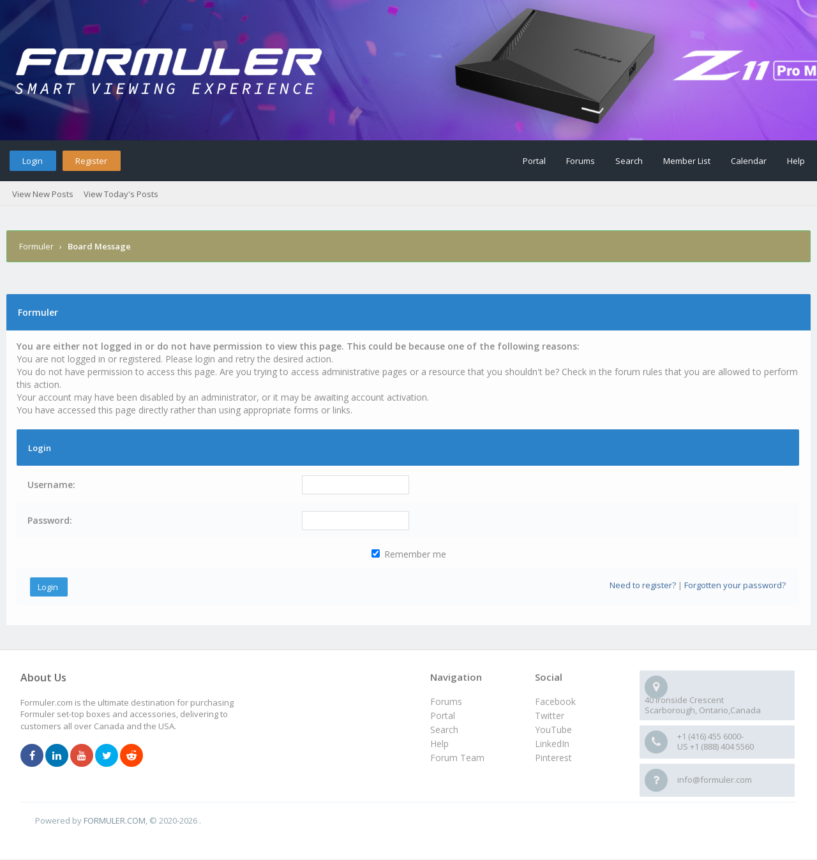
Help (796, 161)
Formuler (36, 246)
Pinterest (553, 758)
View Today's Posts (121, 194)
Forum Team (457, 758)
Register (91, 161)
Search (629, 161)
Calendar (749, 161)
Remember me (408, 554)
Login (32, 161)
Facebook (555, 701)
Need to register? (643, 585)
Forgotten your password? (735, 585)
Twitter (549, 715)
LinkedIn (552, 744)
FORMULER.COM (115, 820)
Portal (534, 161)
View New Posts (42, 194)
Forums (580, 161)
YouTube (553, 729)
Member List (686, 161)
